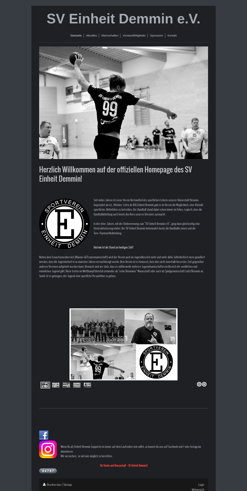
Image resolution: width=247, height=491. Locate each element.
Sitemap (67, 485)
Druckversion (52, 485)
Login (201, 485)
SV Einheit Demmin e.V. (124, 18)
